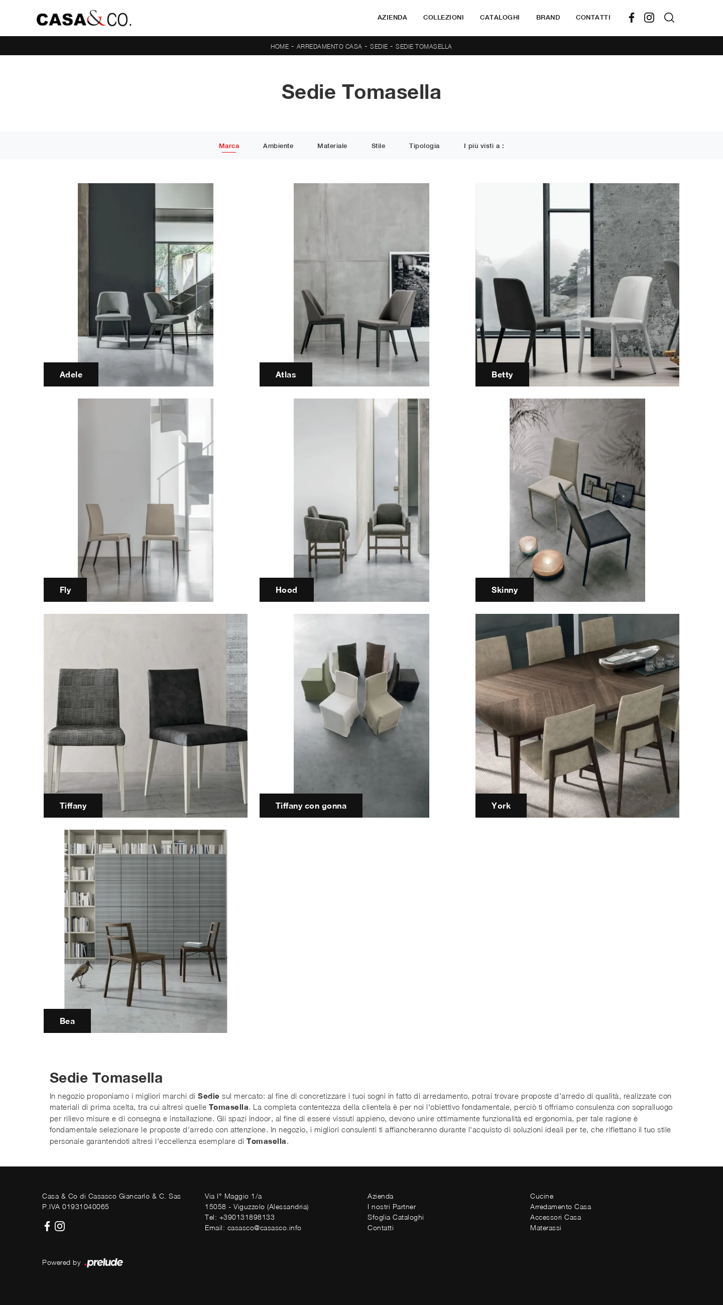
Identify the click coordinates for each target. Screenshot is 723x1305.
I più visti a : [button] (484, 146)
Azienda (393, 17)
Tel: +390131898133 (240, 1217)
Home (280, 46)
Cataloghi (500, 17)
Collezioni (443, 17)
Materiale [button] (332, 146)
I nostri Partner (392, 1206)
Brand (548, 17)
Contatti (593, 17)
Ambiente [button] (278, 146)
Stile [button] (379, 146)
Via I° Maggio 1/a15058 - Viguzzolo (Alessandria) (257, 1201)
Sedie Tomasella (424, 46)
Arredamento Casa (330, 46)
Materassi (546, 1227)
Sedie (379, 46)
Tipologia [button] (424, 146)
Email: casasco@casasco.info (253, 1227)
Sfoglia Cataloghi (396, 1217)
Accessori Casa (555, 1217)
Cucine (541, 1196)
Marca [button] (229, 146)
